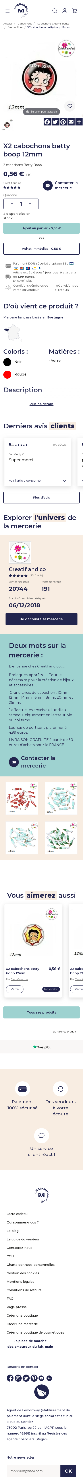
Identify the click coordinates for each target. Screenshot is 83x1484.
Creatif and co (12, 183)
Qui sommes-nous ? (23, 1222)
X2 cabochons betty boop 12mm (22, 971)
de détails (45, 404)
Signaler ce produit (64, 1031)
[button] (37, 480)
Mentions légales (20, 1282)
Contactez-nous (19, 1248)
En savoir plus (22, 280)
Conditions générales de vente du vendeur (30, 287)
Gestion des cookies (23, 1273)
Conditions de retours (68, 287)
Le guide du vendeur (23, 1239)
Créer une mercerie (22, 1324)
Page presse (17, 1307)
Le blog (13, 1231)
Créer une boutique (22, 1316)
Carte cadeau (17, 1214)
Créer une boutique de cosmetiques (35, 1332)
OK (68, 1471)
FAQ (10, 1299)
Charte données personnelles (31, 1265)
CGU (10, 1256)
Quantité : (11, 195)
